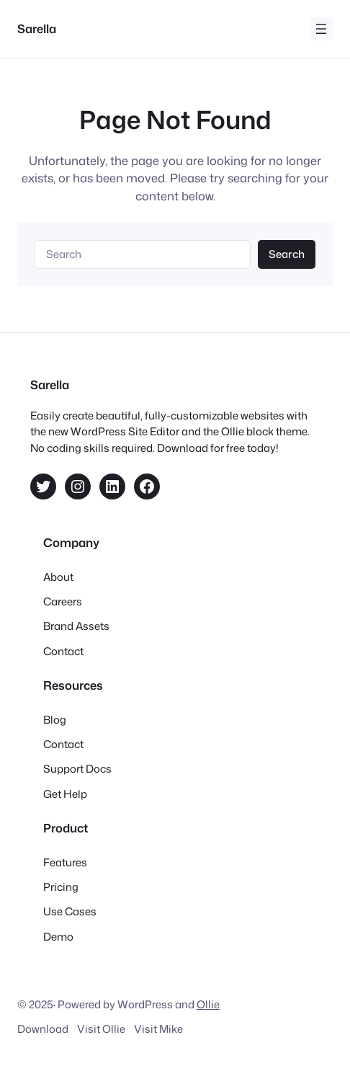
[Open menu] (321, 28)
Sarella (36, 28)
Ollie (208, 1004)
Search (287, 254)
